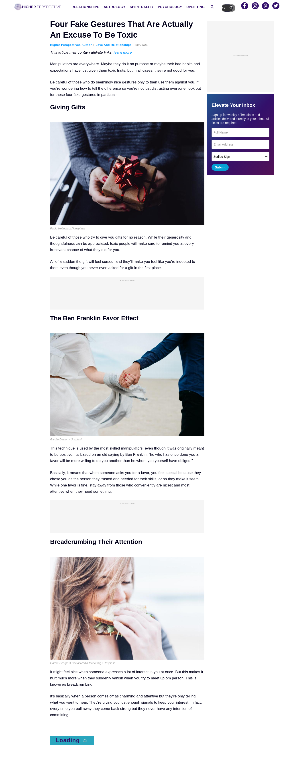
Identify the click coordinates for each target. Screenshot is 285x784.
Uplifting (211, 7)
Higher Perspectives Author (71, 45)
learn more (123, 52)
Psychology (186, 7)
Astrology (132, 7)
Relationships (104, 7)
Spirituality (159, 7)
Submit (220, 167)
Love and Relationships (114, 45)
